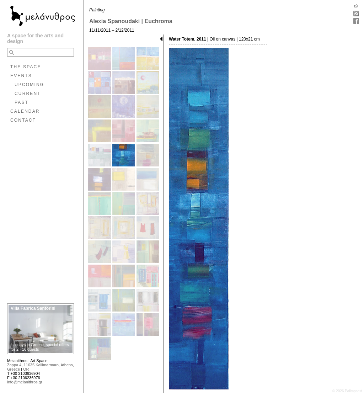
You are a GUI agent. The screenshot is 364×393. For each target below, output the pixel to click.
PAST (21, 102)
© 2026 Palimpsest (347, 391)
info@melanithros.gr (24, 382)
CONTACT (23, 120)
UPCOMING (29, 84)
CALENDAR (25, 111)
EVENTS (21, 75)
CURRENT (28, 93)
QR (26, 369)
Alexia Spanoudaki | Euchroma (130, 21)
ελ (356, 6)
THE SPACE (25, 66)
